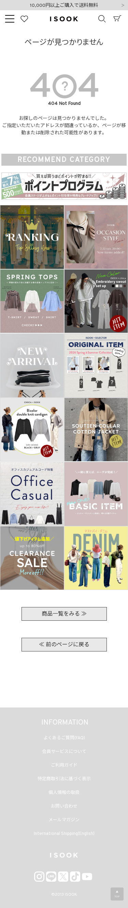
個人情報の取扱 (64, 793)
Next (122, 5)
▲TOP (117, 894)
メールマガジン (64, 820)
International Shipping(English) (64, 834)
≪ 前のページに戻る (64, 645)
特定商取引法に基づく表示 (64, 779)
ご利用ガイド (64, 765)
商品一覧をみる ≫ (64, 614)
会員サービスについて (64, 752)
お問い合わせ (64, 806)
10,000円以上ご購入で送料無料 (64, 6)
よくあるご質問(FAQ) (64, 738)
